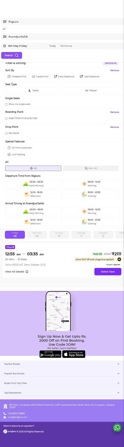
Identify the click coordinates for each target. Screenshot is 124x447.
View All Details (17, 271)
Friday (15, 235)
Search (12, 55)
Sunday (59, 235)
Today (52, 45)
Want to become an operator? (18, 426)
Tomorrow (66, 45)
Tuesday (103, 235)
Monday (81, 235)
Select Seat (108, 271)
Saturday (37, 235)
